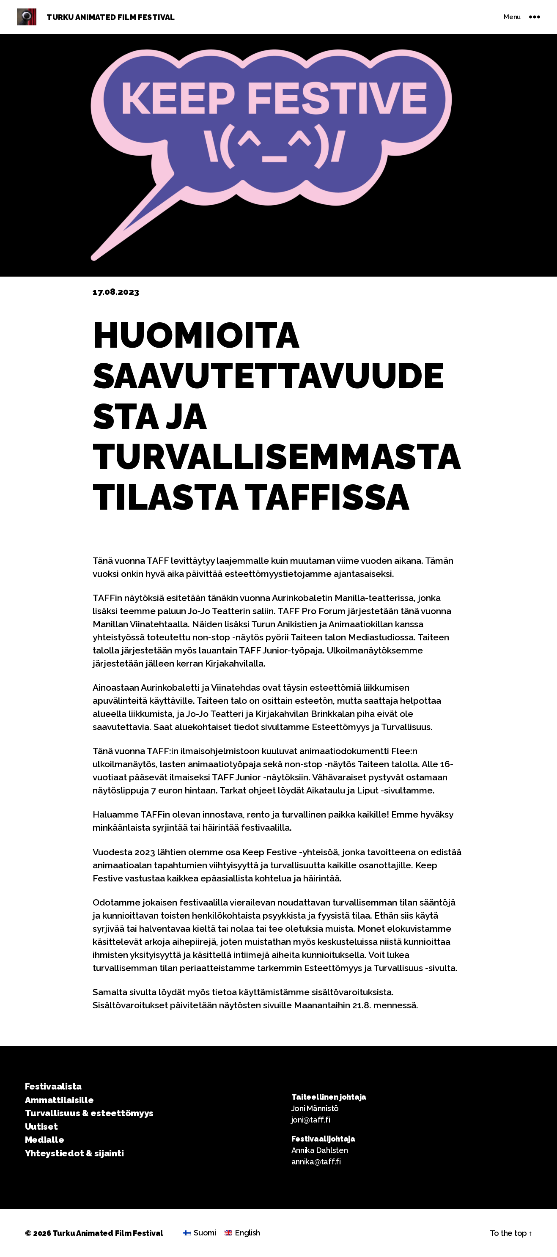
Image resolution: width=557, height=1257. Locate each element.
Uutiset (41, 1126)
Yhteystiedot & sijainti (74, 1153)
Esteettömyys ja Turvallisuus (371, 727)
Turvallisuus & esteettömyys (89, 1113)
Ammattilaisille (59, 1100)
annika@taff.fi (316, 1161)
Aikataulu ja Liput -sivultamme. (370, 790)
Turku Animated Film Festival (107, 1233)
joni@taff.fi (310, 1119)
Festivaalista (53, 1086)
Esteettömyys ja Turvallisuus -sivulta (379, 968)
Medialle (44, 1139)
